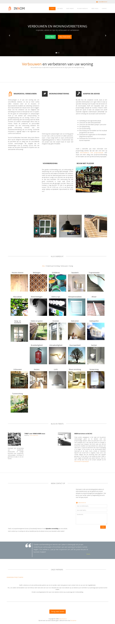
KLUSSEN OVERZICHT (82, 8)
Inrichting (57, 266)
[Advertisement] (56, 114)
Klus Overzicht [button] (64, 37)
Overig (71, 266)
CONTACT (104, 8)
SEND (103, 527)
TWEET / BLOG (94, 8)
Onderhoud (49, 266)
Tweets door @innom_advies (32, 438)
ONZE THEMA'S (70, 8)
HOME (52, 8)
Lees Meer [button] (50, 37)
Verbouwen (64, 266)
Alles (43, 266)
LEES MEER (60, 8)
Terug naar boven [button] (57, 611)
